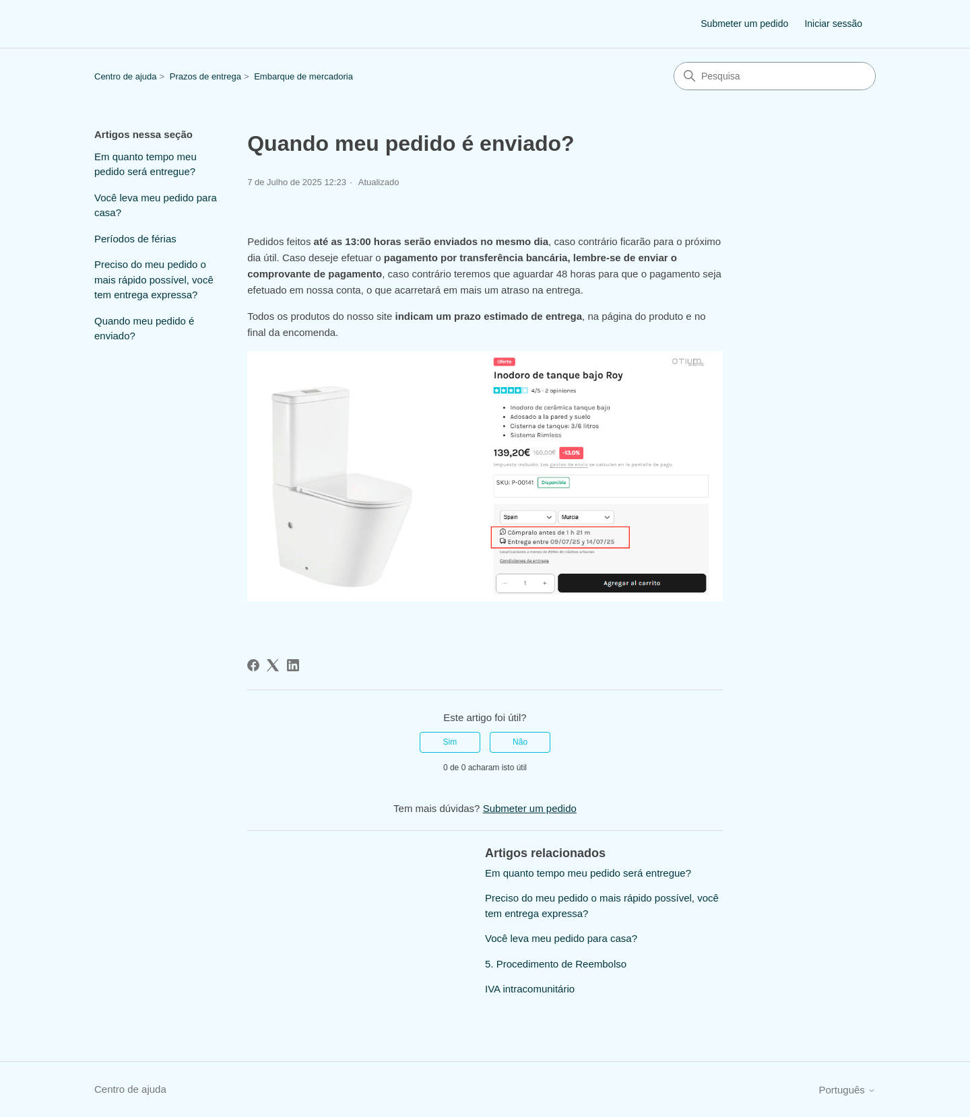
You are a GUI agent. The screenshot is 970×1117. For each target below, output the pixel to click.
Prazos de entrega (205, 76)
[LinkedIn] (293, 665)
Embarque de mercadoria (303, 76)
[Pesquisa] (774, 76)
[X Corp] (273, 665)
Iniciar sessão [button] (833, 23)
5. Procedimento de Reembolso (555, 964)
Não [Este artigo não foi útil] (520, 742)
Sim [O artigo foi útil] (450, 742)
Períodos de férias (135, 238)
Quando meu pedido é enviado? (144, 328)
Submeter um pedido (744, 23)
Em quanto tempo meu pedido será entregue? (145, 164)
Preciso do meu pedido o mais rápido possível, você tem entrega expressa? (154, 279)
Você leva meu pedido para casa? (155, 205)
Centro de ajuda (125, 76)
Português (847, 1089)
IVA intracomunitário (530, 988)
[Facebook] (253, 665)
